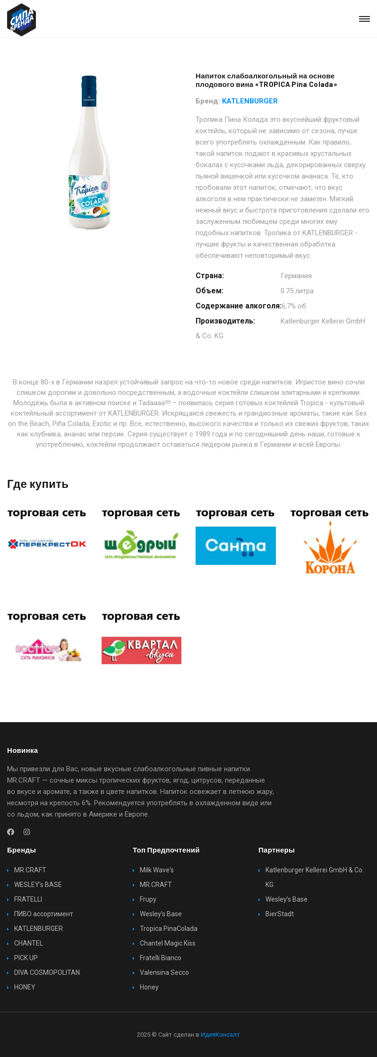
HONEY (24, 987)
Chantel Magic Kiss (168, 943)
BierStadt (280, 914)
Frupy (148, 899)
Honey (149, 987)
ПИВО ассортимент (43, 914)
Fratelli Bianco (160, 958)
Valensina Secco (164, 972)
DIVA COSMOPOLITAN (47, 972)
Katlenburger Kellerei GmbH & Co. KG (315, 877)
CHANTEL (28, 943)
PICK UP (26, 958)
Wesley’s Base (161, 914)
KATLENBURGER (250, 101)
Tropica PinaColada (168, 928)
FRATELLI (28, 899)
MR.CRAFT (30, 870)
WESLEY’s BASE (38, 884)
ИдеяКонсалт (220, 1034)
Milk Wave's (157, 870)
